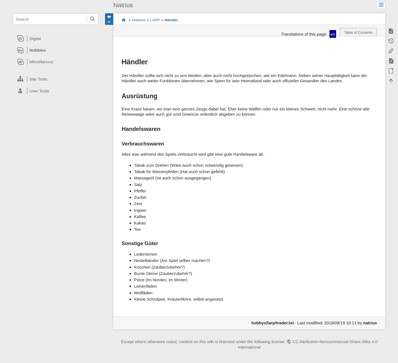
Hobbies (138, 20)
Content (123, 20)
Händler (171, 20)
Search (92, 19)
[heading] (55, 38)
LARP (154, 20)
